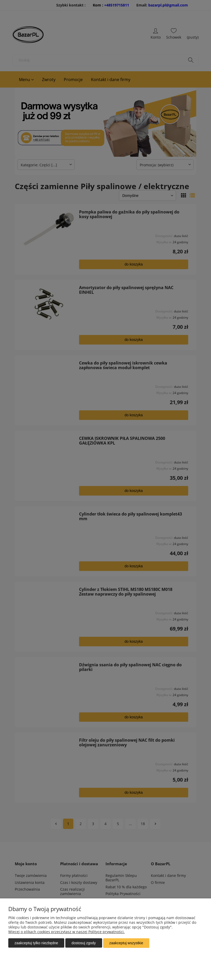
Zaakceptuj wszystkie (126, 943)
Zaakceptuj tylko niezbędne (36, 943)
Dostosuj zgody (84, 943)
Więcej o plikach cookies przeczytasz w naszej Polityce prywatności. (66, 931)
